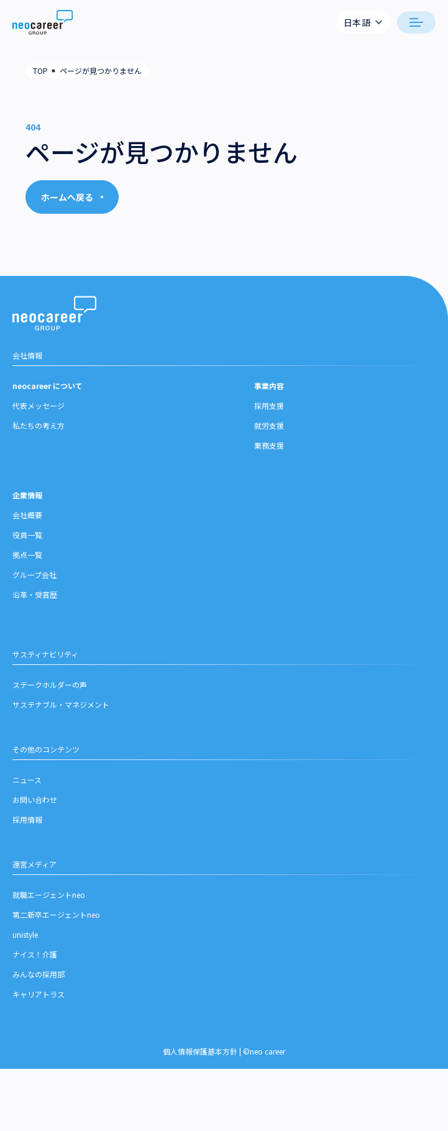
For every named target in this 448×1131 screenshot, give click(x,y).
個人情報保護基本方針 (200, 1063)
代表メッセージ (38, 418)
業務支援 (269, 457)
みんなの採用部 (38, 986)
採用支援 (269, 418)
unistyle (25, 946)
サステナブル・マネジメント (60, 717)
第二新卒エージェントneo (56, 927)
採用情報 (27, 831)
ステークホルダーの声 (49, 697)
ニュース (27, 792)
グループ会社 (34, 587)
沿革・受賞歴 (34, 607)
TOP (40, 70)
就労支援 (269, 438)
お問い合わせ (34, 812)
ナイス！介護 (34, 966)
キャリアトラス (38, 1006)
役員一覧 (27, 547)
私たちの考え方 (38, 438)
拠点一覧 (27, 567)
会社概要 (27, 527)
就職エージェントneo (48, 907)
